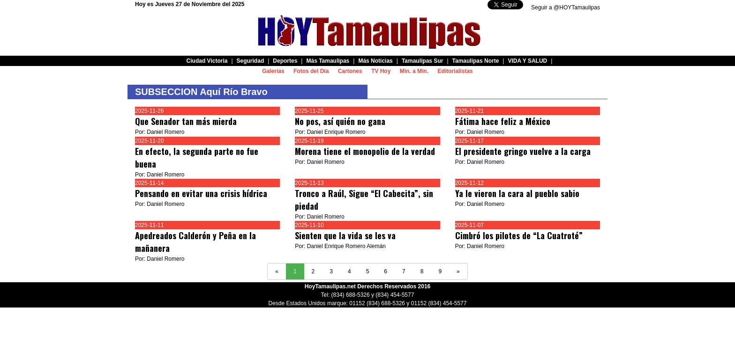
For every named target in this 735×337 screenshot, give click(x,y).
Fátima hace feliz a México (502, 121)
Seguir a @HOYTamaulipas (565, 7)
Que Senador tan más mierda (186, 121)
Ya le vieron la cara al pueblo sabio (517, 193)
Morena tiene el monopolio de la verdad (365, 151)
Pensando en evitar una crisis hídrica (201, 193)
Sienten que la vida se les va (345, 235)
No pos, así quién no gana (340, 121)
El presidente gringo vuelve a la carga (523, 151)
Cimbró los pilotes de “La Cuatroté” (519, 235)
